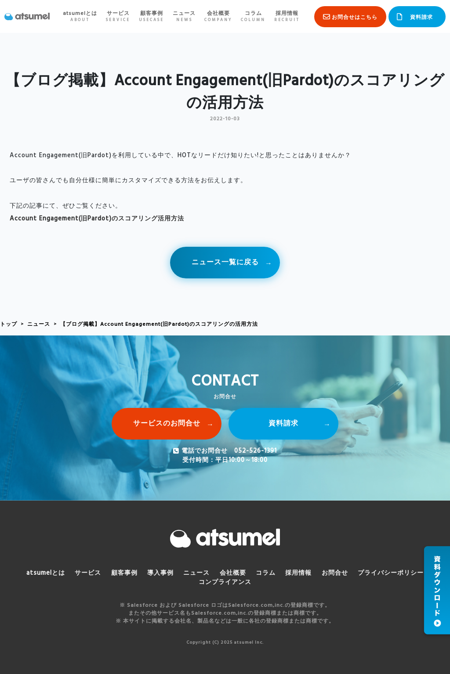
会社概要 (218, 17)
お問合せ (335, 573)
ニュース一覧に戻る (225, 262)
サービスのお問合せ (166, 423)
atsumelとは (80, 17)
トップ (8, 324)
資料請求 (421, 17)
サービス (118, 17)
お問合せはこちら (354, 17)
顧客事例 (151, 17)
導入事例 (160, 573)
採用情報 (287, 17)
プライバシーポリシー (391, 573)
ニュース (184, 17)
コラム (253, 17)
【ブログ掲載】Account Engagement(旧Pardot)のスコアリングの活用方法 (159, 324)
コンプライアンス (225, 582)
